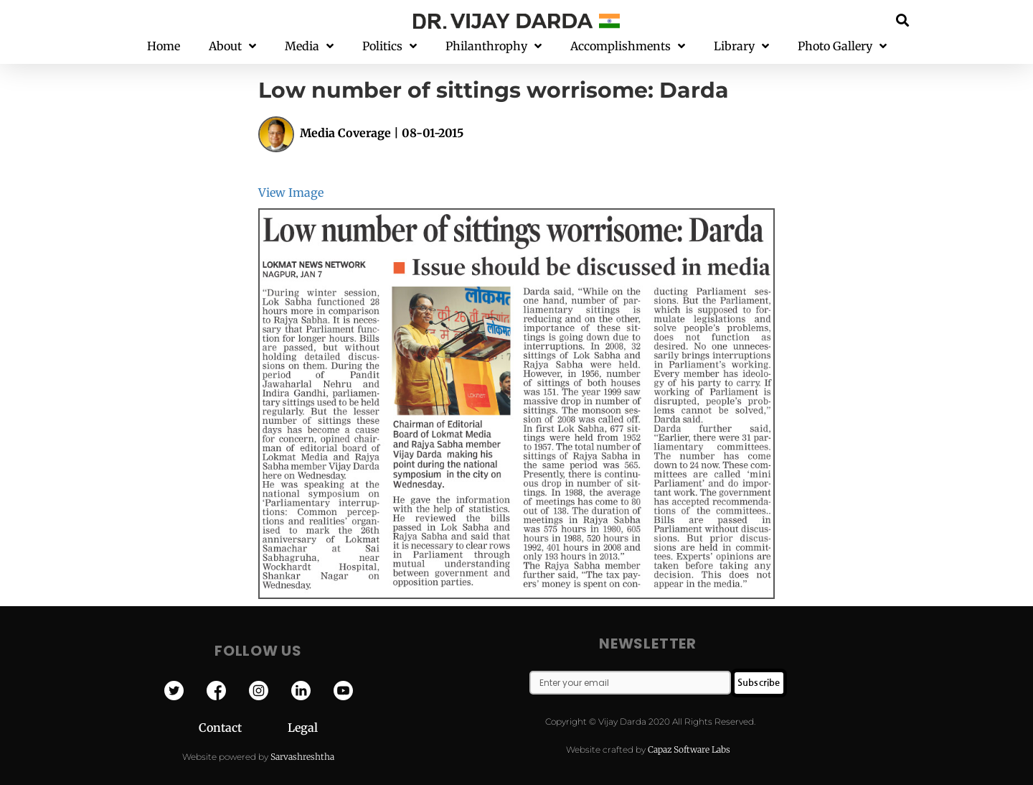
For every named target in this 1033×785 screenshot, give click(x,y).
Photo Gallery (842, 46)
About (232, 46)
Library (741, 46)
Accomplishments (627, 46)
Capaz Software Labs (689, 749)
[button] (903, 20)
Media (309, 46)
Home (163, 46)
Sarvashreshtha (302, 756)
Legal (303, 727)
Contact (243, 727)
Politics (389, 46)
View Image (291, 192)
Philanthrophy (493, 46)
